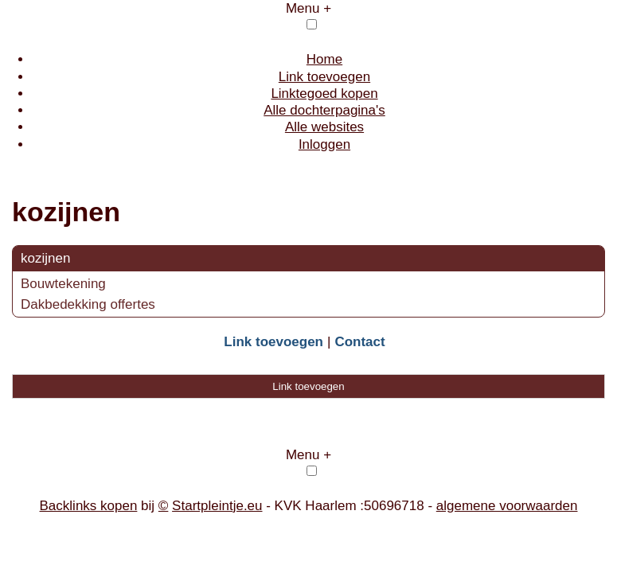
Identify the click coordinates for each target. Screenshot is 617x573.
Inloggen (324, 144)
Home (324, 59)
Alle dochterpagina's (324, 110)
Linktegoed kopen (324, 93)
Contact (359, 341)
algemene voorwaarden (507, 505)
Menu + (308, 8)
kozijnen (45, 258)
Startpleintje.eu (217, 505)
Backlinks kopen (89, 505)
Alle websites (324, 126)
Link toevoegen (324, 76)
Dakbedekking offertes (88, 304)
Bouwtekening (63, 283)
